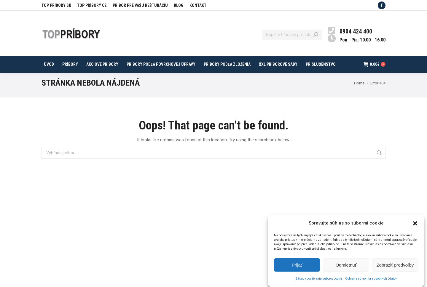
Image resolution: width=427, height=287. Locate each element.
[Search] (292, 35)
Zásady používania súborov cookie (318, 282)
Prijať (297, 268)
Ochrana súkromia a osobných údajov (371, 282)
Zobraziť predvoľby (395, 268)
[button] (415, 227)
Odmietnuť (346, 268)
